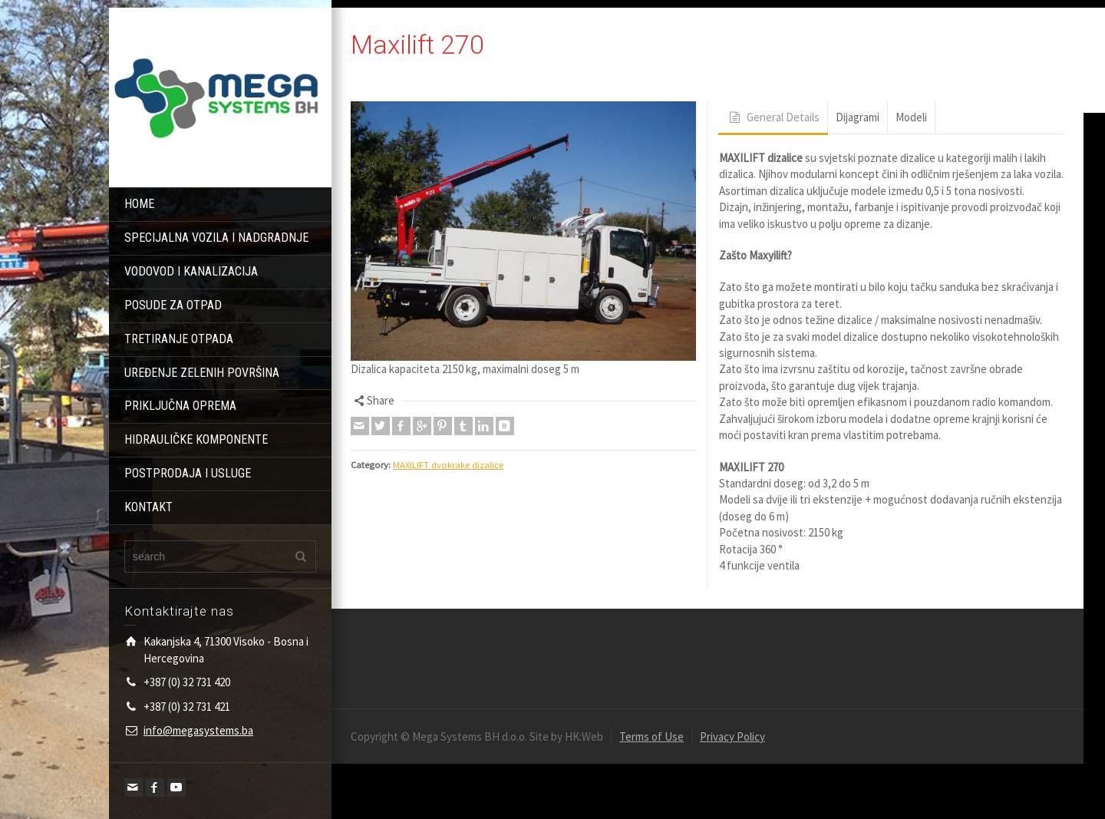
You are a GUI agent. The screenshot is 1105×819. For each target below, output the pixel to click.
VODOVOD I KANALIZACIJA (191, 271)
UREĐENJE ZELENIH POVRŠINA (201, 372)
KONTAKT (148, 507)
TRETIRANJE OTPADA (178, 339)
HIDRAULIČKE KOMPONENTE (196, 439)
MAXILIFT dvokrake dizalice (448, 465)
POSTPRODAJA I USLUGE (187, 473)
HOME (139, 203)
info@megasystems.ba (198, 730)
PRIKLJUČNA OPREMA (180, 405)
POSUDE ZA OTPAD (173, 305)
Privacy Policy (732, 736)
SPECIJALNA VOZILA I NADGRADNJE (216, 237)
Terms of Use (651, 736)
